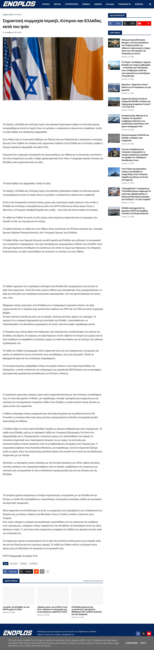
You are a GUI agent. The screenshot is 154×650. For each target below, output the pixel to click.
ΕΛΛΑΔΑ (18, 15)
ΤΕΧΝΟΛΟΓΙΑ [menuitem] (124, 4)
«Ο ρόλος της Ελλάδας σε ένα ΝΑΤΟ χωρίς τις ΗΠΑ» (16, 608)
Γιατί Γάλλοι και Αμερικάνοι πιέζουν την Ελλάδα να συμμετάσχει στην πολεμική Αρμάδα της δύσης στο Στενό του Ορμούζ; (135, 174)
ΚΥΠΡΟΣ (33, 563)
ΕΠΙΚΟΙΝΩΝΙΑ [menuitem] (141, 4)
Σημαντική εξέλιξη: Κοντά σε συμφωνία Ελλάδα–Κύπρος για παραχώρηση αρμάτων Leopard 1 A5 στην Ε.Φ (136, 102)
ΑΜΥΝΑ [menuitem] (57, 4)
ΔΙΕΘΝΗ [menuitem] (98, 4)
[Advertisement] (53, 111)
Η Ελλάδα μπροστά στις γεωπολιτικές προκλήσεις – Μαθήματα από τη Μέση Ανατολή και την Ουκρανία (87, 610)
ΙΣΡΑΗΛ (23, 563)
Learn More (132, 643)
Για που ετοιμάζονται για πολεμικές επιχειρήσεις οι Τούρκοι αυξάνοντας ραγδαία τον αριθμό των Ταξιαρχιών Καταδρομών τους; (135, 154)
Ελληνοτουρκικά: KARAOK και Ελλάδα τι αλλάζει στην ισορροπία (135, 138)
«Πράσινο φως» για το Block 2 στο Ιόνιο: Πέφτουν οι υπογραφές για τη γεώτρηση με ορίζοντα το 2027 (52, 609)
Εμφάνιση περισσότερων (93, 581)
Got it (143, 643)
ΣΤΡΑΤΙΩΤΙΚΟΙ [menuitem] (71, 4)
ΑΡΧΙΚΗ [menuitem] (46, 4)
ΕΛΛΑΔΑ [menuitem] (110, 4)
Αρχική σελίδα (8, 15)
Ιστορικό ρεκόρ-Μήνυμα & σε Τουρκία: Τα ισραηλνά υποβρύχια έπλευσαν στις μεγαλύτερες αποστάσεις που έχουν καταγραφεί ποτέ (135, 121)
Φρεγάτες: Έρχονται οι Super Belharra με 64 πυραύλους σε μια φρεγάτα (136, 87)
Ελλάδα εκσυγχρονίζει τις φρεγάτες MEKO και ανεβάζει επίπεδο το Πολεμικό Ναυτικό (135, 211)
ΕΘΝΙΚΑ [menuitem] (86, 4)
